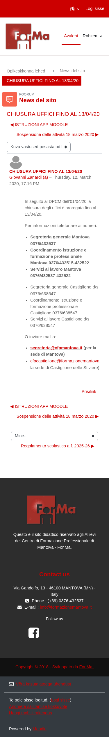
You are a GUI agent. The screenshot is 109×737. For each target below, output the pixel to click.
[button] (75, 8)
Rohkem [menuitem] (91, 35)
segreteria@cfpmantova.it (56, 348)
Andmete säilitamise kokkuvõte (38, 706)
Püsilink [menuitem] (89, 391)
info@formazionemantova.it (66, 607)
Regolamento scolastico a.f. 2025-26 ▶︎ (57, 446)
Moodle (40, 729)
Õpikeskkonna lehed (26, 71)
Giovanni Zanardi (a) (28, 177)
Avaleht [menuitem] (71, 35)
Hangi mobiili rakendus (30, 713)
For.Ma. (86, 667)
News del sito (72, 70)
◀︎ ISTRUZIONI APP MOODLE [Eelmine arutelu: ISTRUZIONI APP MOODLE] (39, 124)
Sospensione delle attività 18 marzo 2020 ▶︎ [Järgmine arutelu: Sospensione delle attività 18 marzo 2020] (58, 134)
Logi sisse (94, 8)
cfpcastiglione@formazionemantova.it (66, 360)
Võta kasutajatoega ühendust (40, 684)
